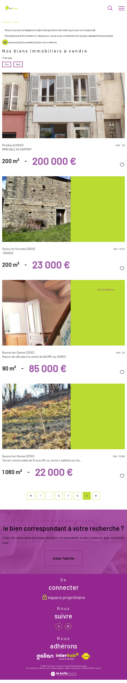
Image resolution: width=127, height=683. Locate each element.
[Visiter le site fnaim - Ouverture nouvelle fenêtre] (85, 656)
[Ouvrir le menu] (121, 8)
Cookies (98, 668)
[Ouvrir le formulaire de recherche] (110, 8)
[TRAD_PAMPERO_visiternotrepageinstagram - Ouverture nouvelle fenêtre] (68, 626)
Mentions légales (56, 668)
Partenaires (75, 668)
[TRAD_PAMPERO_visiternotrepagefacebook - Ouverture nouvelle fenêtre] (59, 626)
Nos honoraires (32, 668)
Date (18, 64)
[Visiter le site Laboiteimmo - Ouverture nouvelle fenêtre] (63, 674)
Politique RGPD (87, 668)
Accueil (6, 22)
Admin (67, 668)
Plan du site (44, 668)
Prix (7, 64)
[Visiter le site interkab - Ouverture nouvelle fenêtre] (67, 656)
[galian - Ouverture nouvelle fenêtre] (45, 656)
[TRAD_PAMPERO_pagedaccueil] (11, 9)
